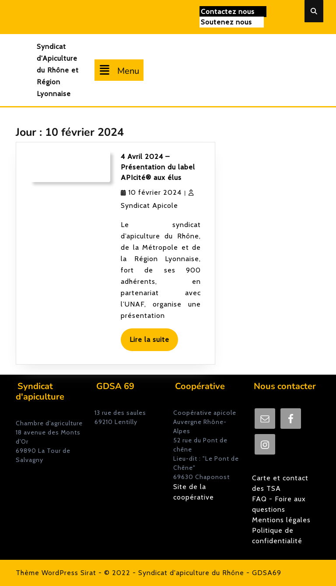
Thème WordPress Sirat (56, 573)
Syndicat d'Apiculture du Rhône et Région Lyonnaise (58, 70)
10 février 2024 (155, 192)
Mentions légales (281, 520)
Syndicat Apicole (149, 205)
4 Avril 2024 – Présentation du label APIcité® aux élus (158, 167)
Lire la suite (154, 342)
